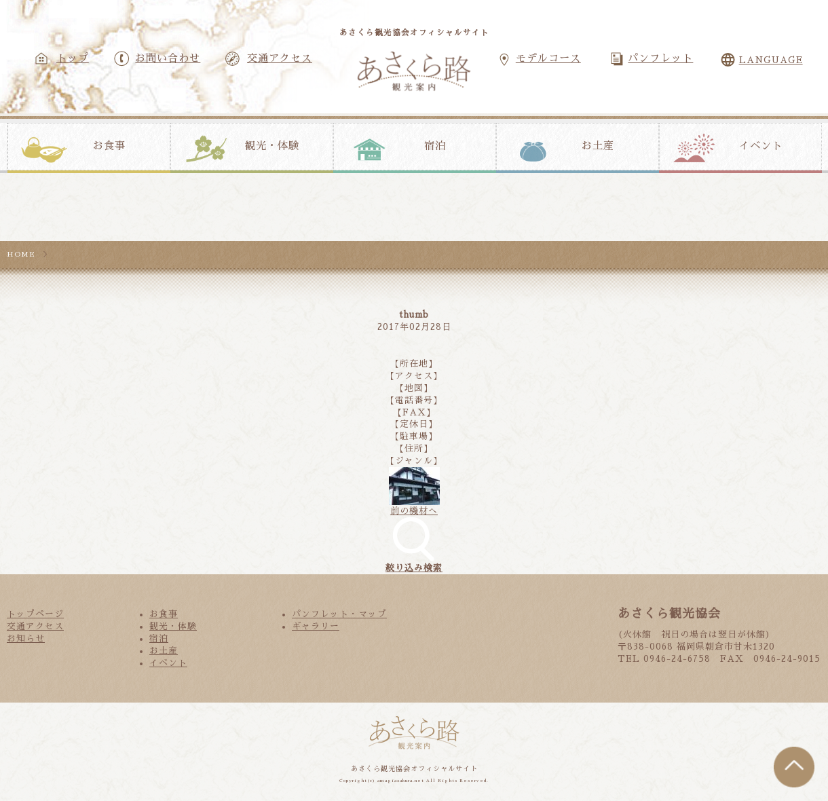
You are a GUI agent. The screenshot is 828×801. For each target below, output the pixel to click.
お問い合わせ (167, 58)
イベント (761, 146)
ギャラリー (315, 626)
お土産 (598, 146)
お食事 (109, 146)
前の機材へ (414, 510)
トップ (72, 58)
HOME (21, 254)
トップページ (35, 614)
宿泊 (435, 146)
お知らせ (26, 638)
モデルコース (548, 58)
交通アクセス (279, 58)
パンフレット (660, 58)
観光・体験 (272, 146)
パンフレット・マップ (339, 614)
